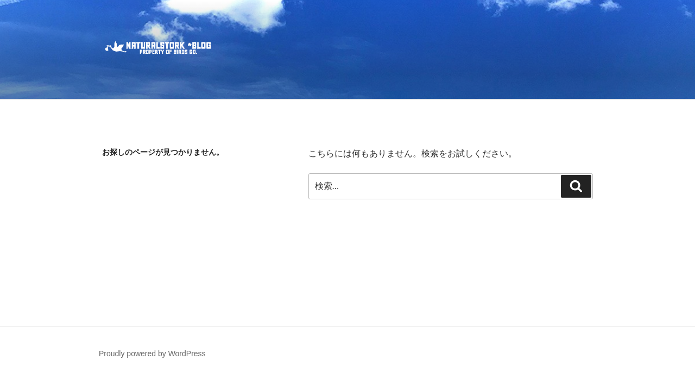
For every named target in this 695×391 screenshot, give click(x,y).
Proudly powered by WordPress (152, 353)
